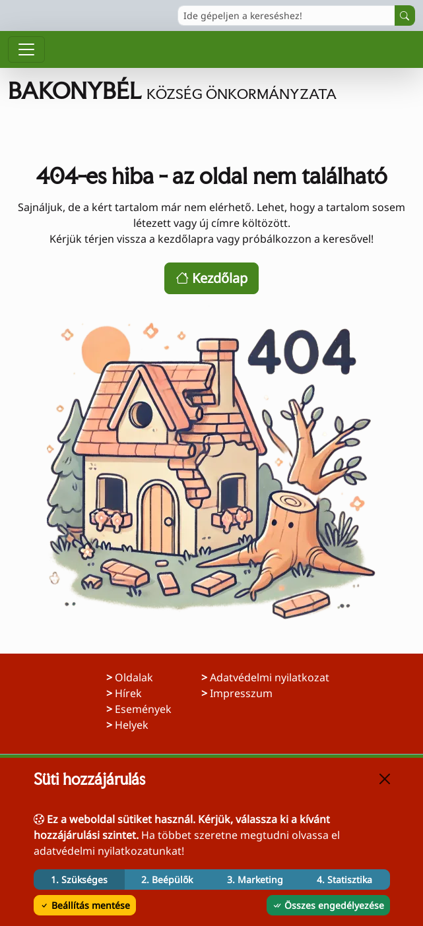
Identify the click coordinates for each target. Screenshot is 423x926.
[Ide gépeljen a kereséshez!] (286, 15)
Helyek (131, 725)
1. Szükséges (79, 879)
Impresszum (263, 692)
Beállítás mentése (85, 905)
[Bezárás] (384, 778)
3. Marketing (255, 879)
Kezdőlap (211, 278)
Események (143, 709)
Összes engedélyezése (328, 905)
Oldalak (134, 677)
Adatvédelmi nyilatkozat (269, 677)
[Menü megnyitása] (26, 49)
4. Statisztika (344, 879)
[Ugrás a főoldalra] (211, 91)
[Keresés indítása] (405, 15)
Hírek (128, 693)
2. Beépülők (167, 879)
